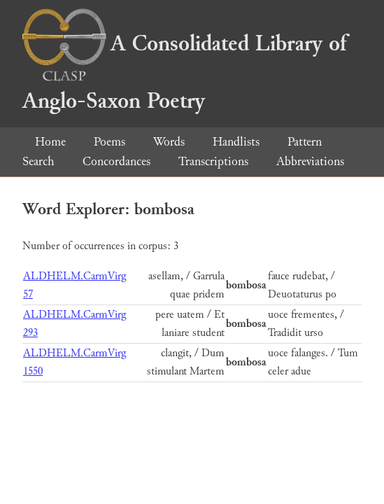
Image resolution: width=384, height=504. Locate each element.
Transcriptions (213, 161)
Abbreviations (310, 161)
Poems (109, 141)
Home (50, 141)
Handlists (236, 141)
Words (169, 141)
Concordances (116, 161)
